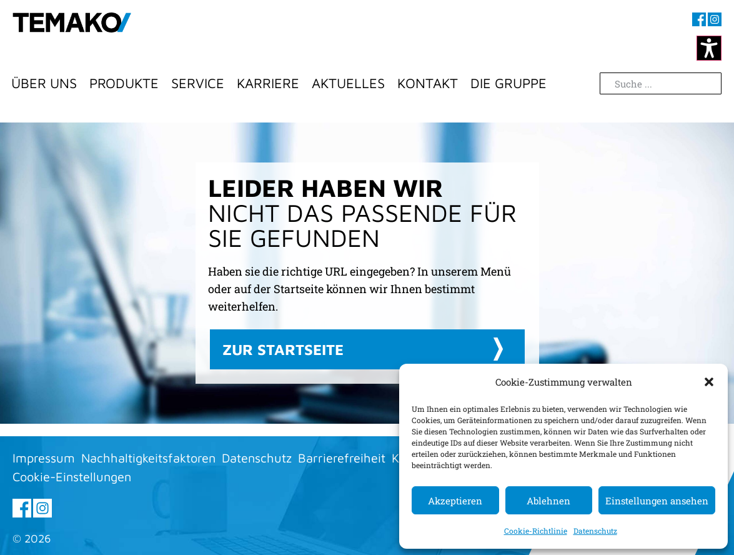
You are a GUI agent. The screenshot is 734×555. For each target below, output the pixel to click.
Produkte (124, 83)
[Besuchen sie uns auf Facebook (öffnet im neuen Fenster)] (699, 19)
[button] (709, 382)
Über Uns (44, 83)
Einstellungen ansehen (656, 500)
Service (197, 83)
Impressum (43, 458)
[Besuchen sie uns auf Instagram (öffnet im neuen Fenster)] (715, 19)
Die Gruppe (508, 83)
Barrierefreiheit (341, 458)
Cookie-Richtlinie (535, 531)
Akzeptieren (455, 500)
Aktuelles (348, 83)
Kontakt (427, 83)
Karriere (268, 83)
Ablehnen (548, 500)
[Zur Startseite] (71, 34)
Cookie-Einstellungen (71, 476)
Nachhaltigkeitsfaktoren (148, 458)
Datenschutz (595, 531)
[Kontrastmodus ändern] (709, 48)
